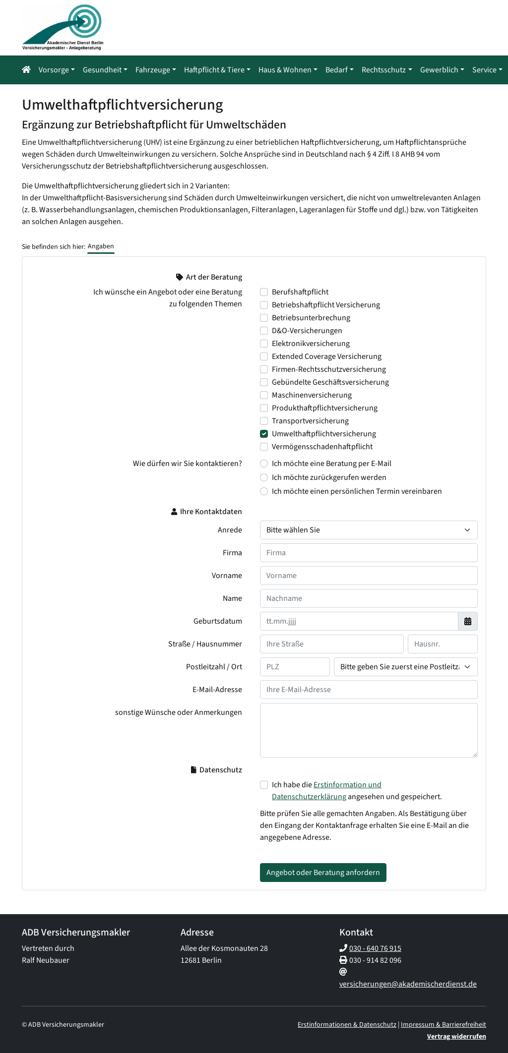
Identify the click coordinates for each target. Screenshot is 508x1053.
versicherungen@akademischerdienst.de (408, 983)
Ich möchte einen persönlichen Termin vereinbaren (357, 490)
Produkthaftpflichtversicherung (325, 407)
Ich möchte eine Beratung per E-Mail (331, 462)
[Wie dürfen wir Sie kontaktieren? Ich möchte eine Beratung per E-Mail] (264, 463)
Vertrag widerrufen (456, 1036)
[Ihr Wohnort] (406, 665)
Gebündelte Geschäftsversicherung (330, 381)
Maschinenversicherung (312, 394)
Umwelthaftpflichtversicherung (324, 432)
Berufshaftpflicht (300, 291)
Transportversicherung (310, 419)
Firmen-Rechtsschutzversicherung (329, 368)
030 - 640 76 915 (375, 947)
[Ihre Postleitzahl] (295, 665)
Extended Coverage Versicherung (326, 355)
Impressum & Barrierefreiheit (443, 1024)
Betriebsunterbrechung (311, 316)
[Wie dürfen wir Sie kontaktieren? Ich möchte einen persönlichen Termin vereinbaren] (264, 490)
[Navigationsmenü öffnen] (29, 69)
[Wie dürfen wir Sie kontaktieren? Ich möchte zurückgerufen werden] (264, 476)
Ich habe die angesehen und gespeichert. (357, 789)
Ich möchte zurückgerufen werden (329, 476)
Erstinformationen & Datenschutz (347, 1024)
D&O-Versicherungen (307, 329)
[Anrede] (369, 529)
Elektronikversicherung (311, 342)
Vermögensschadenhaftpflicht (322, 445)
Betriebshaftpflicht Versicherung (326, 303)
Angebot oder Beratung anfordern (323, 871)
